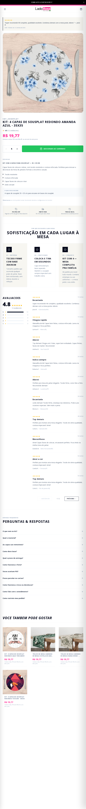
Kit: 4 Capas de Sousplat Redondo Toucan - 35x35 (14, 698)
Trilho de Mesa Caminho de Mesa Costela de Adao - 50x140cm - (43, 656)
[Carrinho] (81, 9)
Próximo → (71, 499)
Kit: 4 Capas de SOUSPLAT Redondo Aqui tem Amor (14, 655)
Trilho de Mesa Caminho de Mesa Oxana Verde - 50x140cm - (70, 656)
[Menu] (5, 9)
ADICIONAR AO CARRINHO (52, 149)
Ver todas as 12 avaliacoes (15, 27)
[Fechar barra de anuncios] (83, 2)
